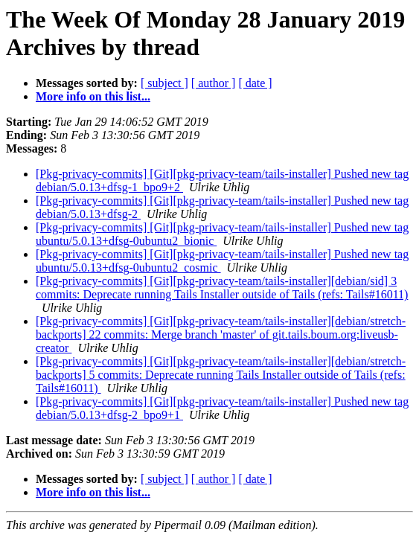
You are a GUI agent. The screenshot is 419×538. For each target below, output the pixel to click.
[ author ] (213, 83)
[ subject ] (164, 83)
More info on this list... (93, 96)
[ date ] (255, 83)
